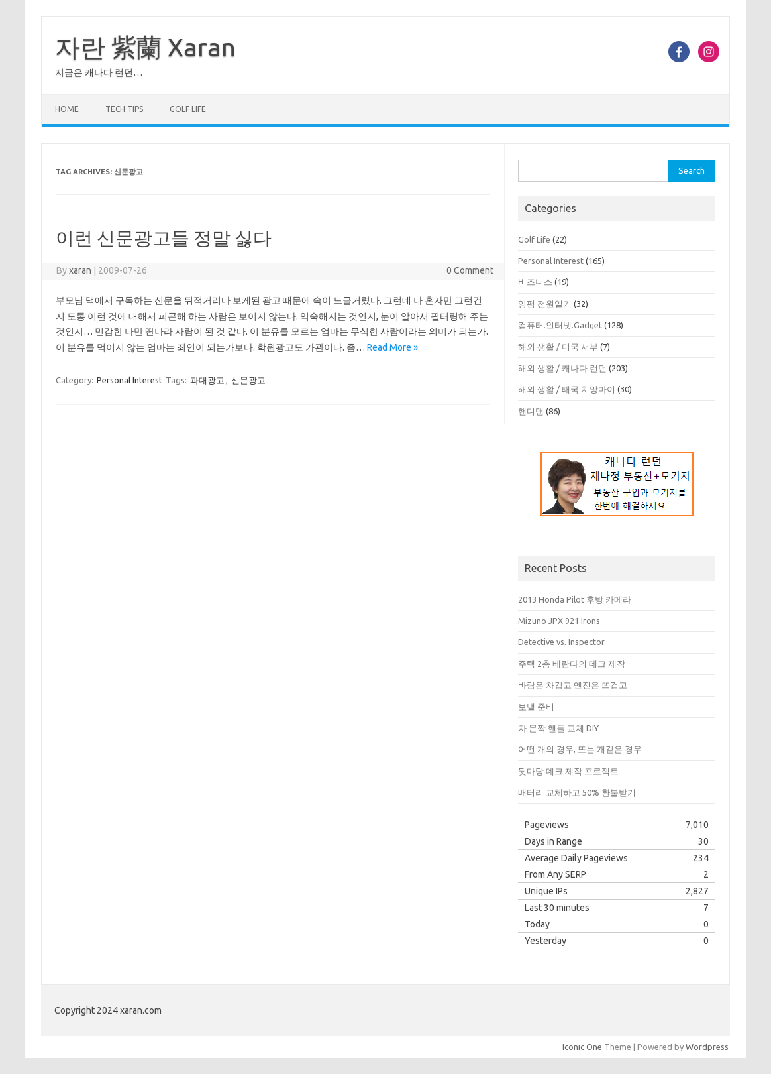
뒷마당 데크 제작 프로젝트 (568, 771)
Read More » (392, 347)
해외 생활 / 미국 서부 (558, 346)
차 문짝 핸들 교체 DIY (558, 728)
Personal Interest (129, 380)
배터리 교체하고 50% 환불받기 (577, 792)
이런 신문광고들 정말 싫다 (164, 237)
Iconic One (582, 1046)
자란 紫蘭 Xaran (145, 47)
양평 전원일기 (545, 303)
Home (67, 109)
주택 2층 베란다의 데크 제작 (571, 663)
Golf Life (188, 109)
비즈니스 (535, 281)
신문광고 (248, 380)
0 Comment (469, 270)
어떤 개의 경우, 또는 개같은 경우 (580, 749)
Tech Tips (124, 109)
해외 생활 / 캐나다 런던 (562, 368)
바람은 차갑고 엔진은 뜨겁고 (572, 684)
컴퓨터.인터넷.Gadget (560, 324)
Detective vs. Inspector (561, 641)
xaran (80, 270)
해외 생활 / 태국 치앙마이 (566, 389)
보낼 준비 (536, 706)
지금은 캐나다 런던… (98, 72)
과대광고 (207, 380)
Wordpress (707, 1046)
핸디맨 (531, 411)
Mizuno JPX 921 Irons (559, 620)
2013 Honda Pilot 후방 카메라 (574, 599)
